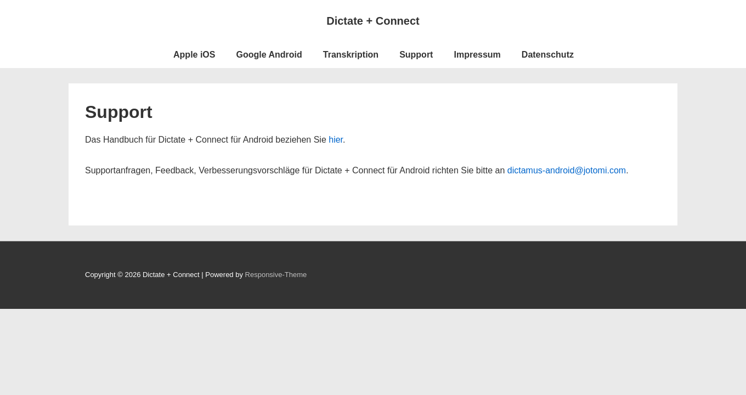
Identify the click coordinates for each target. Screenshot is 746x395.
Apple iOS (194, 54)
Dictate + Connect (372, 21)
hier (336, 139)
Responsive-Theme (276, 274)
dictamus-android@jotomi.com (566, 170)
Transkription (350, 54)
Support (416, 54)
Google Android (269, 54)
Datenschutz (548, 54)
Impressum (477, 54)
